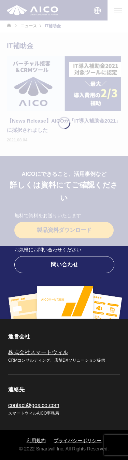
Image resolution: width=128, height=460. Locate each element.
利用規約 (36, 440)
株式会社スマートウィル (38, 352)
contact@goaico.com (33, 405)
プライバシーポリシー (77, 440)
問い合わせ (64, 264)
